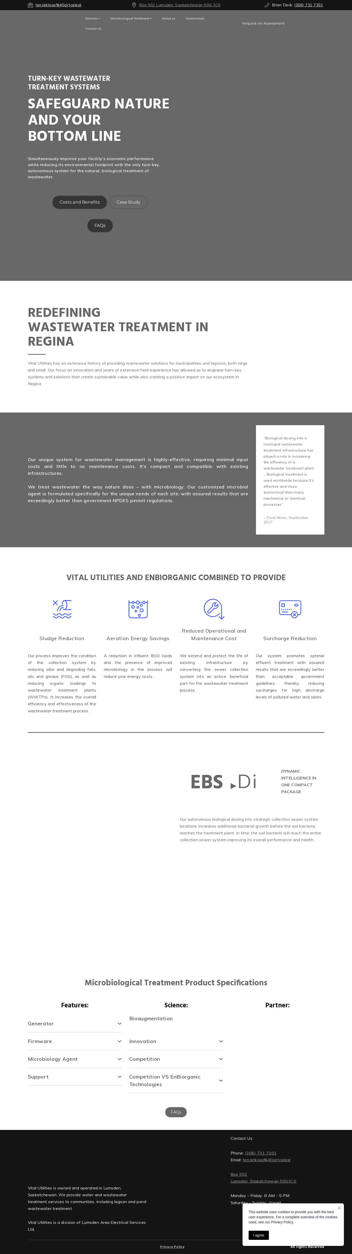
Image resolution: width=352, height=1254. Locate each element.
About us (168, 18)
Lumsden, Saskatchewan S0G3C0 (264, 1181)
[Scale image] (62, 853)
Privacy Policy (172, 1247)
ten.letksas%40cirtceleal (266, 1159)
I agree (258, 1235)
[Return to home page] (87, 1156)
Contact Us (93, 28)
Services (91, 18)
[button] (263, 23)
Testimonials (195, 18)
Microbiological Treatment (129, 18)
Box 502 (239, 1174)
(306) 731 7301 (261, 1152)
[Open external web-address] (53, 23)
